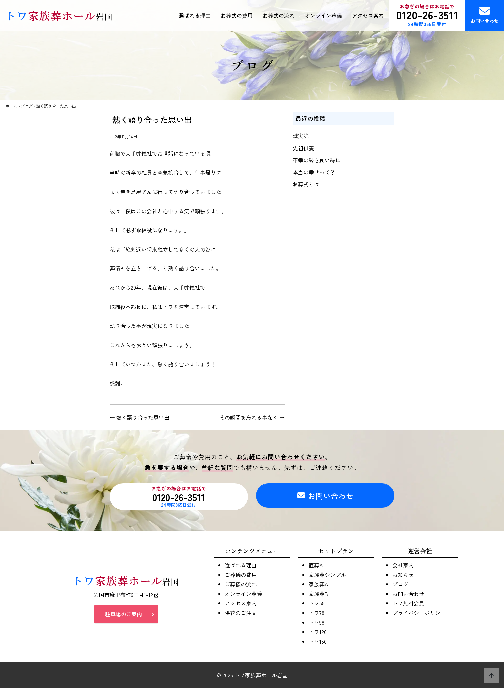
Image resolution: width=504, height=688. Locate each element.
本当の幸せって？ (314, 172)
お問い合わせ (484, 14)
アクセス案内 (368, 15)
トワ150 (318, 641)
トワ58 (317, 603)
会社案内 (403, 565)
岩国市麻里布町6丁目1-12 (126, 596)
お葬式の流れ (279, 15)
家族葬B (318, 594)
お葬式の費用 (237, 15)
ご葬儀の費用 (241, 575)
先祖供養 (303, 148)
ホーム (11, 106)
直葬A (316, 565)
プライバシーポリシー (419, 613)
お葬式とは (306, 184)
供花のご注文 (241, 613)
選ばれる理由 (195, 15)
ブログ (27, 106)
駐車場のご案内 (123, 615)
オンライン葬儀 (323, 15)
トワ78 (316, 613)
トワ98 (316, 622)
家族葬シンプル (327, 575)
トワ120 (318, 632)
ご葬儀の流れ (241, 584)
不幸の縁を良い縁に (317, 160)
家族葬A (318, 584)
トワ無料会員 (408, 603)
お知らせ (403, 575)
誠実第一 (303, 136)
